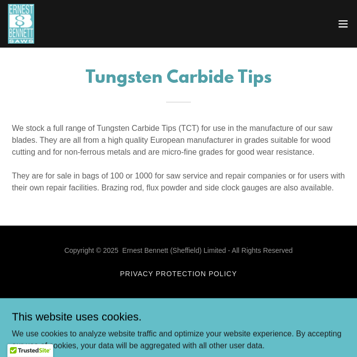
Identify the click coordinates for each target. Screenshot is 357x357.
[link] (21, 24)
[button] (343, 24)
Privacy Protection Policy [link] (178, 274)
